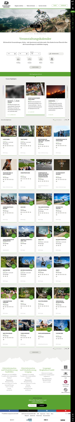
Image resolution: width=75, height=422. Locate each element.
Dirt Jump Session (42, 270)
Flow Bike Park (59, 333)
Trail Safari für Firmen (43, 207)
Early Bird (23, 207)
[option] (35, 20)
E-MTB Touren (6, 139)
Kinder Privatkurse (25, 173)
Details (35, 116)
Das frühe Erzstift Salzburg (60, 173)
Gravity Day (41, 239)
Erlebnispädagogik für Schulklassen (61, 140)
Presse (48, 414)
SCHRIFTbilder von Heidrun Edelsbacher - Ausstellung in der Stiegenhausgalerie (43, 174)
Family (22, 301)
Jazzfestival (32, 416)
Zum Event (35, 26)
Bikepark (27, 416)
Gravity (58, 270)
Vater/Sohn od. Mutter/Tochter (60, 302)
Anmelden (42, 405)
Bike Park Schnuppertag (26, 270)
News (52, 414)
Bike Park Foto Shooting (59, 208)
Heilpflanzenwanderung (44, 333)
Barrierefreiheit (46, 416)
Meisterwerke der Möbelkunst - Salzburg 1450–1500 (44, 141)
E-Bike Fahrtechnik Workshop (7, 302)
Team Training (24, 139)
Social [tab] (72, 415)
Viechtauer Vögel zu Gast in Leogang (8, 173)
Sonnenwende (51, 101)
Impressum (42, 414)
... (63, 120)
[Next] (67, 21)
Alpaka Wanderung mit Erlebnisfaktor (8, 240)
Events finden (35, 67)
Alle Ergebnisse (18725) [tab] (35, 74)
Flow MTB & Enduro (43, 301)
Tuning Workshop (25, 333)
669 (66, 120)
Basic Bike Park (6, 270)
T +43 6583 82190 (42, 375)
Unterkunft (63, 5)
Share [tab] (72, 419)
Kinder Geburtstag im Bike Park (8, 208)
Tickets (55, 5)
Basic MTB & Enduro (7, 333)
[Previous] (14, 100)
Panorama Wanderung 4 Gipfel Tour (26, 240)
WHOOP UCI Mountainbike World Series (34, 99)
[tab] (73, 1)
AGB (38, 414)
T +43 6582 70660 (5, 376)
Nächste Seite (35, 352)
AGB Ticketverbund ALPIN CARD (29, 414)
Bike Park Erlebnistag (61, 239)
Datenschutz (39, 416)
